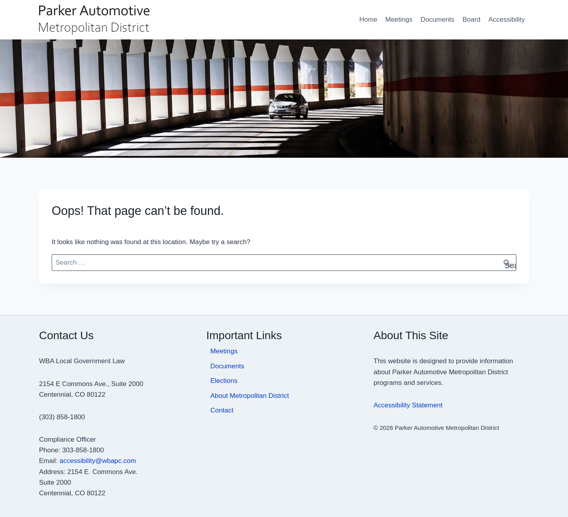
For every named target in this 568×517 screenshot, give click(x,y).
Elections (223, 380)
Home (368, 19)
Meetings (399, 19)
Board (471, 19)
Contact (222, 410)
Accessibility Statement (408, 405)
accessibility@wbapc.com (98, 461)
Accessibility (506, 19)
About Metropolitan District (249, 395)
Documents (437, 19)
